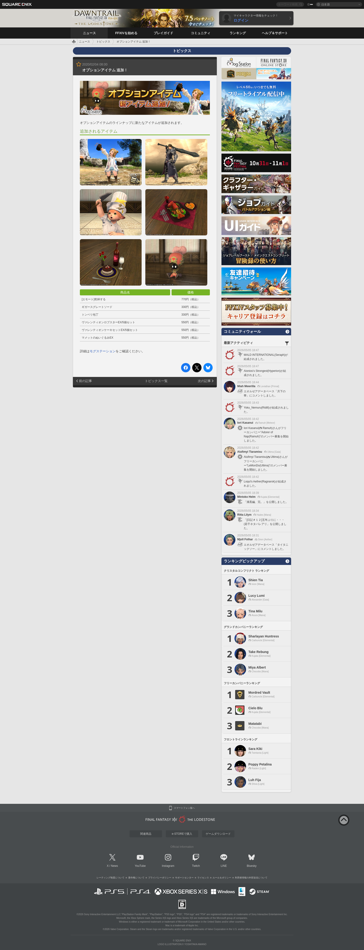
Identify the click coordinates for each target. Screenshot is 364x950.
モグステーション (103, 351)
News (114, 866)
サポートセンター (184, 877)
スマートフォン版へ (184, 808)
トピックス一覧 (156, 381)
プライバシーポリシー (159, 877)
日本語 (325, 4)
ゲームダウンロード (218, 833)
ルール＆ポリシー (222, 877)
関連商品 (145, 833)
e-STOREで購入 (182, 833)
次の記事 (204, 381)
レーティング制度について (110, 877)
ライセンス (203, 877)
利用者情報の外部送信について (251, 877)
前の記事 (85, 381)
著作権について (136, 877)
